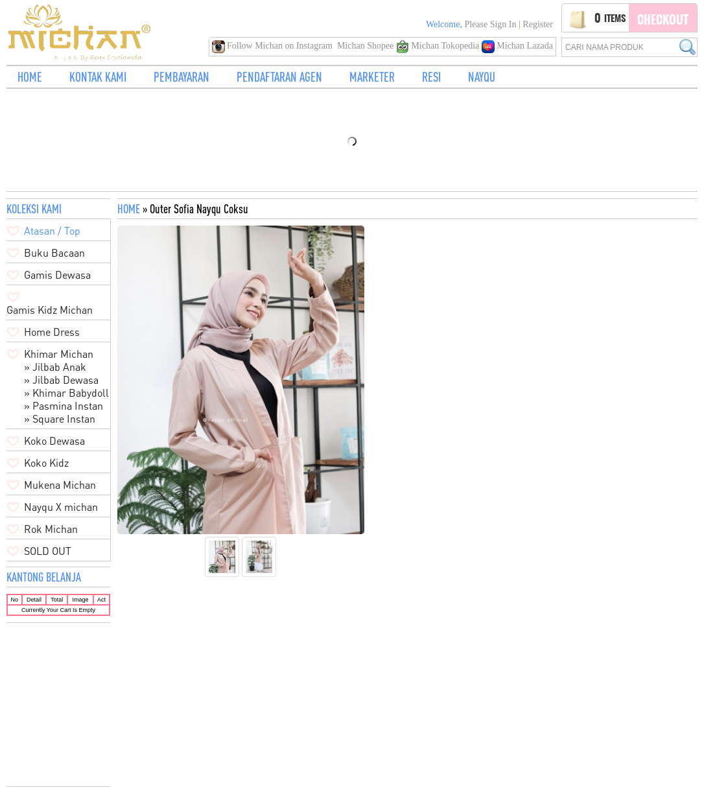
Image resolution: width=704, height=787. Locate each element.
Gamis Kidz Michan (49, 309)
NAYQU (481, 76)
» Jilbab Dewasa (61, 379)
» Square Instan (59, 418)
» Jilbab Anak (55, 366)
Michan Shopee (364, 46)
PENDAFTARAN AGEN (279, 76)
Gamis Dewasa (57, 274)
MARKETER (372, 76)
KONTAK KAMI (97, 76)
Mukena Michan (60, 484)
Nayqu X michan (61, 506)
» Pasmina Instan (63, 405)
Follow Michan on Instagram (273, 46)
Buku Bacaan (54, 252)
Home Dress (52, 331)
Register (537, 24)
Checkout (662, 19)
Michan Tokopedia (439, 46)
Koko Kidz (46, 462)
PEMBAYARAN (181, 76)
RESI (431, 76)
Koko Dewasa (54, 440)
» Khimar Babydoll (66, 392)
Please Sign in (490, 24)
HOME (30, 76)
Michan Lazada (517, 46)
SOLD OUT (47, 551)
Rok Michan (51, 529)
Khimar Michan (58, 353)
